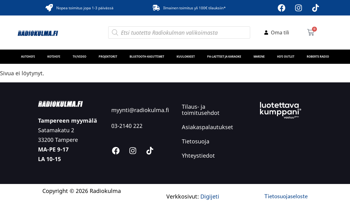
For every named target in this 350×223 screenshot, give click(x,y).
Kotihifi (53, 57)
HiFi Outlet (285, 57)
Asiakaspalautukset (207, 127)
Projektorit (108, 57)
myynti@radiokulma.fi (140, 110)
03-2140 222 (127, 125)
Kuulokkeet (186, 57)
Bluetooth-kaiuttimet (147, 57)
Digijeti (209, 196)
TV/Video (79, 57)
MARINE (259, 57)
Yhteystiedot (198, 155)
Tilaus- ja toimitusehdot (201, 109)
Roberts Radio (318, 57)
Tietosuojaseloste (286, 196)
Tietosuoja (195, 141)
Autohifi (28, 57)
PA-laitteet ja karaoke (224, 57)
